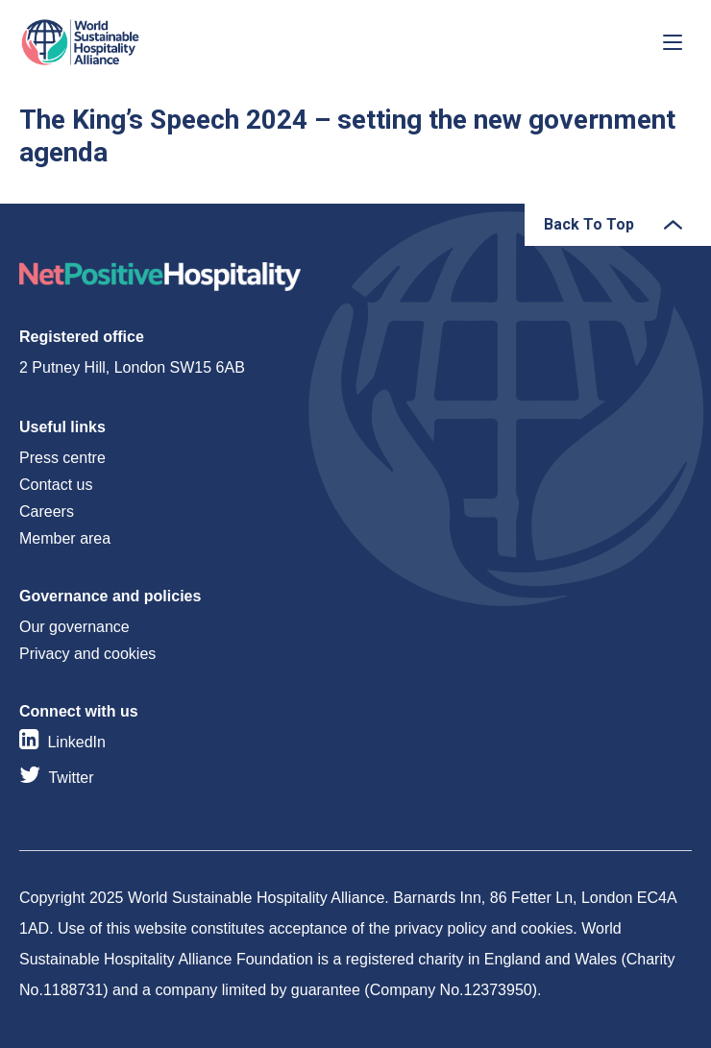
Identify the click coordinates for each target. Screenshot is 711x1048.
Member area (64, 538)
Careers (46, 511)
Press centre (62, 458)
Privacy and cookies (87, 654)
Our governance (74, 627)
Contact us (55, 484)
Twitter (70, 777)
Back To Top (589, 224)
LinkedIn (76, 742)
